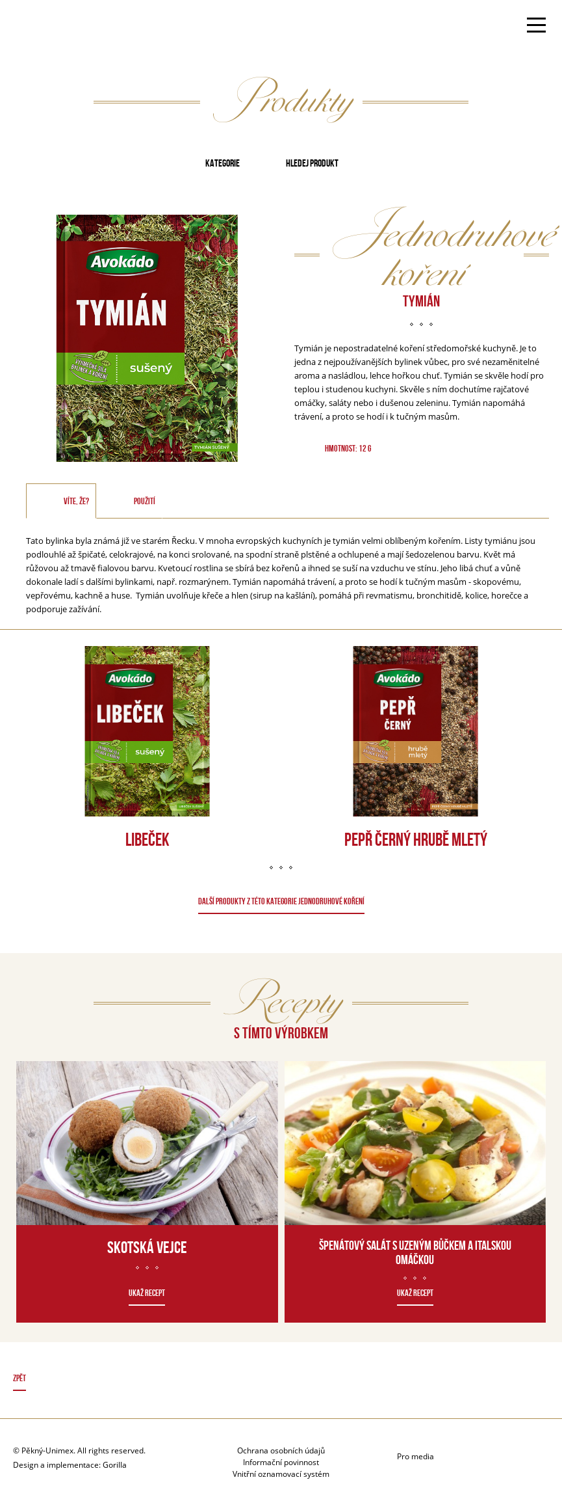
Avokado (54, 26)
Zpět (19, 1378)
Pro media (415, 1456)
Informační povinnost (281, 1462)
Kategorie (222, 163)
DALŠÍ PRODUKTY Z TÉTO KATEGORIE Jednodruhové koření (281, 901)
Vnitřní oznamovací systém (281, 1473)
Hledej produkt (312, 163)
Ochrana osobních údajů (281, 1450)
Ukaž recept (147, 1293)
